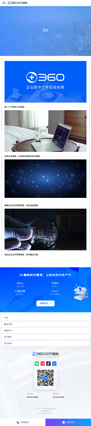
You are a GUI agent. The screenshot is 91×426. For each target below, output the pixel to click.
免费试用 (68, 422)
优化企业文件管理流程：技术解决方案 (21, 255)
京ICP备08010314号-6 (46, 413)
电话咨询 (23, 422)
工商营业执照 (45, 411)
